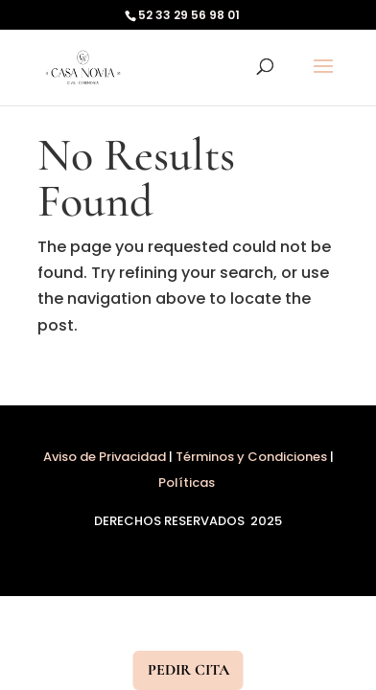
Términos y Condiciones (251, 457)
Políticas (188, 482)
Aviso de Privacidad (106, 457)
